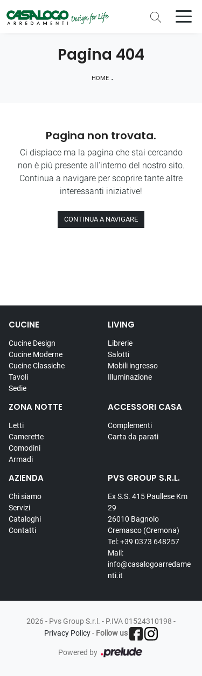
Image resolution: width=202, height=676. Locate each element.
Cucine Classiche (37, 365)
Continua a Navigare (101, 219)
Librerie (120, 343)
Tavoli (18, 377)
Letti (16, 425)
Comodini (24, 448)
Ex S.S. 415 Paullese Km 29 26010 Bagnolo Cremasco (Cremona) (147, 513)
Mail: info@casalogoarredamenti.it (149, 564)
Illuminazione (130, 377)
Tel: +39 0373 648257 (143, 541)
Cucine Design (32, 343)
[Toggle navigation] (183, 15)
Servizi (19, 507)
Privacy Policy (67, 633)
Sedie (17, 388)
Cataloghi (25, 519)
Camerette (26, 436)
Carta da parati (133, 436)
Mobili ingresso (133, 365)
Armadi (21, 459)
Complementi (130, 425)
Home (100, 78)
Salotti (118, 354)
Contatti (22, 530)
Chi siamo (25, 496)
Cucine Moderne (35, 354)
